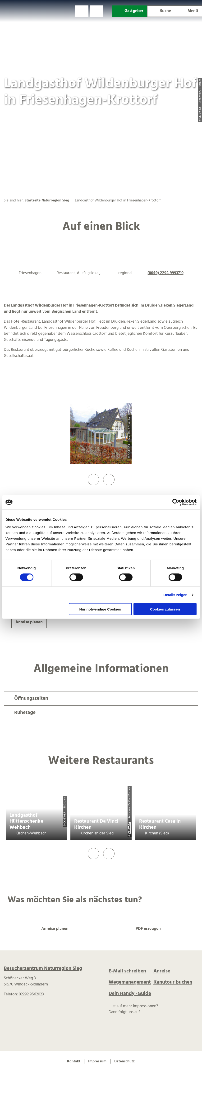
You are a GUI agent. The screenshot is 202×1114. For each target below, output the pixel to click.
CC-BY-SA (65, 818)
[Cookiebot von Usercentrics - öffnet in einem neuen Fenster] (176, 502)
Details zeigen (175, 595)
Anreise (161, 971)
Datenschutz (124, 1061)
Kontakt (73, 1061)
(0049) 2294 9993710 (165, 273)
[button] (81, 11)
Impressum (97, 1061)
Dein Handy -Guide (130, 994)
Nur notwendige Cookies (100, 609)
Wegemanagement (130, 982)
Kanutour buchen (172, 982)
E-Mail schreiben (127, 971)
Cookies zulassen (165, 609)
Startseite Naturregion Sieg (47, 200)
